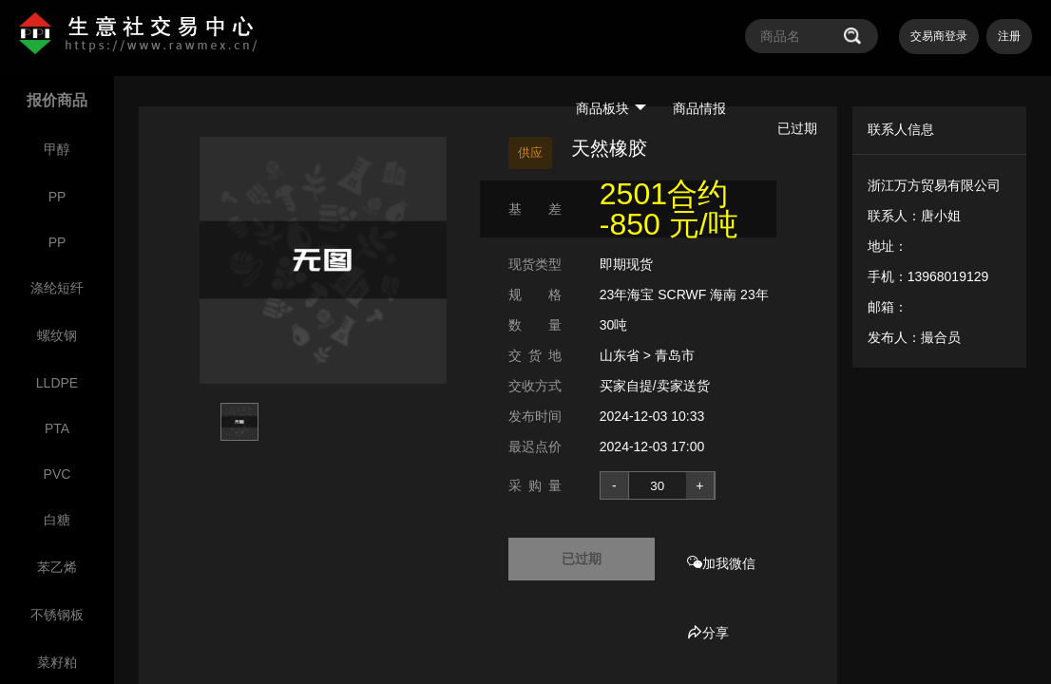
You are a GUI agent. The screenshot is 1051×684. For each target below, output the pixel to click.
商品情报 (699, 108)
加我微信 (721, 563)
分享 (708, 632)
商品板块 (611, 108)
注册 (1009, 36)
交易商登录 (938, 36)
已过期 (582, 558)
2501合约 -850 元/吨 (669, 209)
